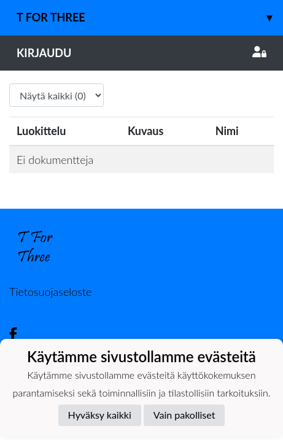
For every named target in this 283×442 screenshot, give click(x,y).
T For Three (150, 17)
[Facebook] (18, 333)
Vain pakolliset (184, 415)
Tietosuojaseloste (50, 291)
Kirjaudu (141, 53)
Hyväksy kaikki (99, 415)
